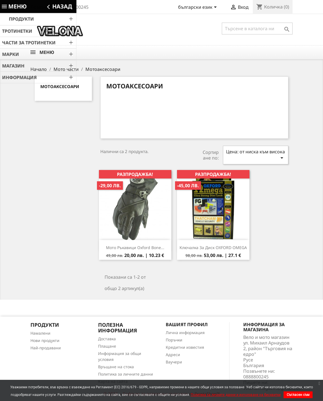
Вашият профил (187, 324)
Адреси (173, 354)
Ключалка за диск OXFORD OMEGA (213, 247)
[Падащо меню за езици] (198, 7)
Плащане (107, 346)
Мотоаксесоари (59, 86)
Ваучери (174, 362)
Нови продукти (44, 340)
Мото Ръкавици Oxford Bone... (135, 247)
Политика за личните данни (125, 374)
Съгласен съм (298, 395)
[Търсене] (257, 28)
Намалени (40, 333)
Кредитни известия (185, 347)
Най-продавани (45, 347)
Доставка (107, 338)
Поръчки (174, 340)
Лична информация (185, 332)
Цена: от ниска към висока (255, 155)
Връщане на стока (116, 366)
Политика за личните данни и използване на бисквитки (236, 395)
